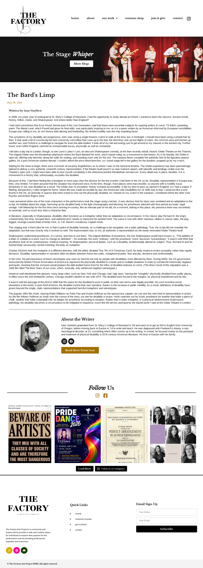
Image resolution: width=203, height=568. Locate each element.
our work (109, 18)
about (90, 18)
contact (178, 18)
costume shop (134, 18)
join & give (158, 18)
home (75, 18)
